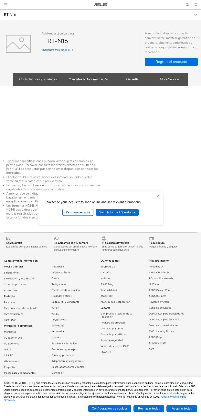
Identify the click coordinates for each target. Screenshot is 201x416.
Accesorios (10, 290)
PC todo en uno (13, 337)
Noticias (105, 278)
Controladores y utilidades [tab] (38, 79)
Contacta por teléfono (113, 334)
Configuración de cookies (110, 409)
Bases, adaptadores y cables (67, 367)
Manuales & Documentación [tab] (88, 79)
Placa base (57, 266)
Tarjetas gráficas (60, 272)
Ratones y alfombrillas (64, 343)
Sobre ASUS (107, 266)
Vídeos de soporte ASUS (114, 346)
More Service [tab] (169, 79)
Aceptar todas (182, 409)
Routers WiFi (59, 319)
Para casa (9, 302)
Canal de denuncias (160, 307)
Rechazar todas (149, 409)
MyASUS (105, 352)
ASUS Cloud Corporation (115, 302)
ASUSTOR (106, 296)
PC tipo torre (11, 343)
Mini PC (8, 355)
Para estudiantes (13, 314)
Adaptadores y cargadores (67, 361)
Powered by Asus (159, 302)
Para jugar (10, 320)
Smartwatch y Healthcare (19, 278)
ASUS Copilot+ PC (160, 272)
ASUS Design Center (161, 290)
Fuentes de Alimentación (65, 290)
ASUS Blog (106, 284)
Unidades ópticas (61, 296)
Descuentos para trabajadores (166, 313)
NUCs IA (154, 284)
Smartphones (12, 272)
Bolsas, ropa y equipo (63, 349)
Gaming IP (57, 372)
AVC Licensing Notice (161, 331)
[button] (5, 4)
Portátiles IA (156, 266)
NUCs (7, 349)
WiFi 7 (55, 308)
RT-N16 (10, 15)
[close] (158, 195)
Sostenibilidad (108, 290)
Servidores (57, 325)
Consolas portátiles (15, 284)
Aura (151, 349)
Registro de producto (113, 322)
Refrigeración (59, 284)
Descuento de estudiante (163, 325)
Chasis (55, 278)
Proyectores (11, 367)
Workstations (11, 361)
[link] (101, 4)
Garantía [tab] (132, 79)
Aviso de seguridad (111, 340)
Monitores (10, 332)
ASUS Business (157, 296)
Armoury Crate (157, 343)
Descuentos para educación (165, 319)
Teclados (56, 337)
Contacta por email (111, 328)
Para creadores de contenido (20, 308)
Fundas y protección (63, 355)
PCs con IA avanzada (161, 278)
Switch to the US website (117, 212)
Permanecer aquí (78, 212)
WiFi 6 (55, 313)
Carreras (105, 272)
